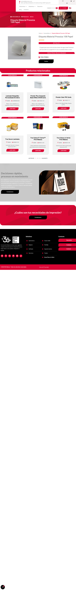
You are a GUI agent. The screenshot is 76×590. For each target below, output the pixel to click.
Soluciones (22, 6)
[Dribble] (71, 1)
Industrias (32, 6)
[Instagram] (63, 1)
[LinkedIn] (68, 1)
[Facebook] (60, 1)
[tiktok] (74, 1)
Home (40, 33)
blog (20, 9)
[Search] (57, 8)
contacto (26, 9)
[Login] (67, 3)
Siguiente (45, 159)
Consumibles (46, 33)
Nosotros (39, 6)
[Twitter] (66, 1)
